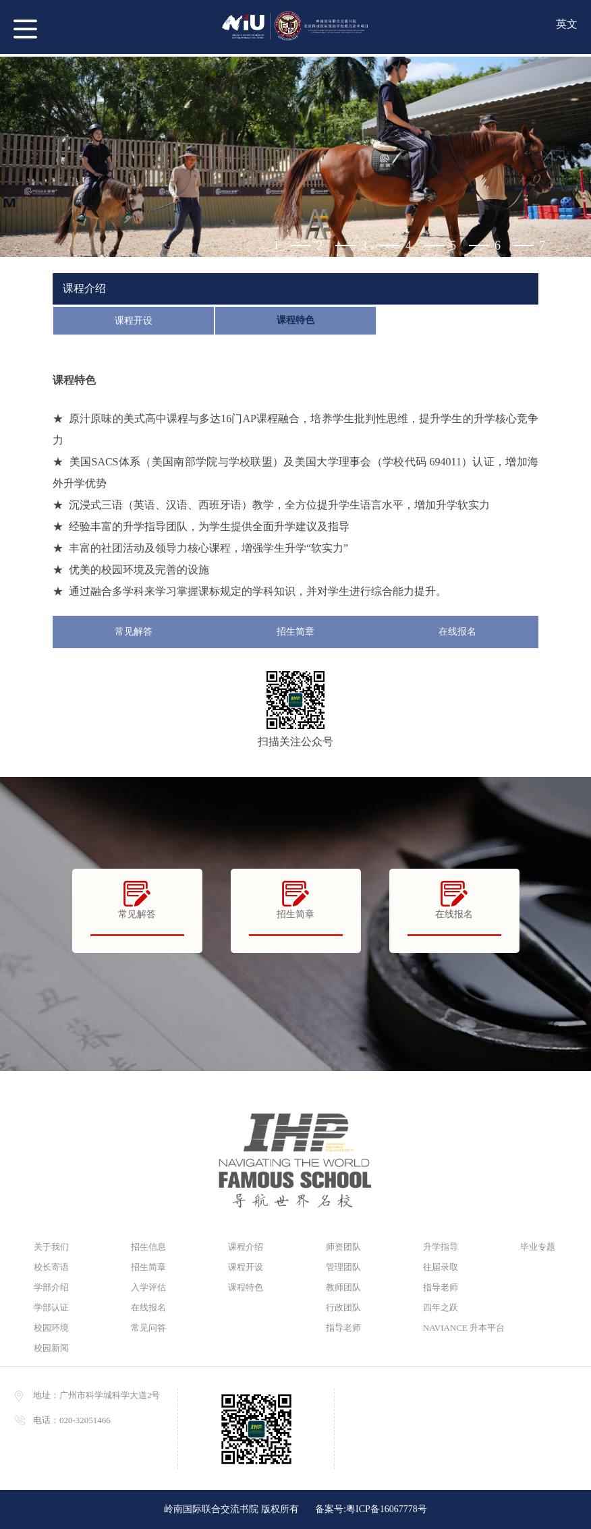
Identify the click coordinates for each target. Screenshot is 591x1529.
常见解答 (133, 632)
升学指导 (440, 1247)
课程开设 (133, 321)
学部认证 (51, 1307)
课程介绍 (245, 1247)
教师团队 (343, 1287)
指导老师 (343, 1328)
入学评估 (148, 1287)
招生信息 (148, 1247)
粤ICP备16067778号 (386, 1509)
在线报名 (457, 632)
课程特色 (295, 320)
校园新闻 (51, 1348)
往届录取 (440, 1267)
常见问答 (148, 1328)
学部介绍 (51, 1287)
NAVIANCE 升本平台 (458, 1328)
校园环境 (51, 1328)
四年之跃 (440, 1307)
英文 (567, 24)
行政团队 (343, 1307)
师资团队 (343, 1247)
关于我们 (51, 1247)
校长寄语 (51, 1267)
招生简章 (295, 632)
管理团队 (343, 1267)
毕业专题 (537, 1247)
